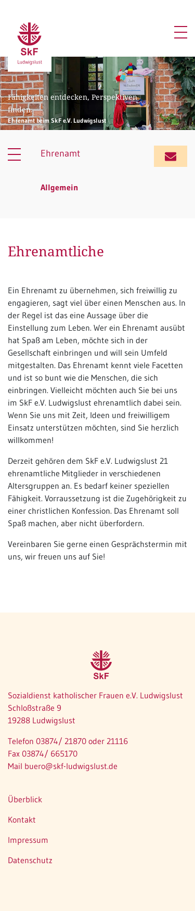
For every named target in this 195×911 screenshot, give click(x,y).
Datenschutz (30, 860)
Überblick (25, 799)
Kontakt (22, 819)
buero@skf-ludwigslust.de (71, 766)
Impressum (28, 840)
